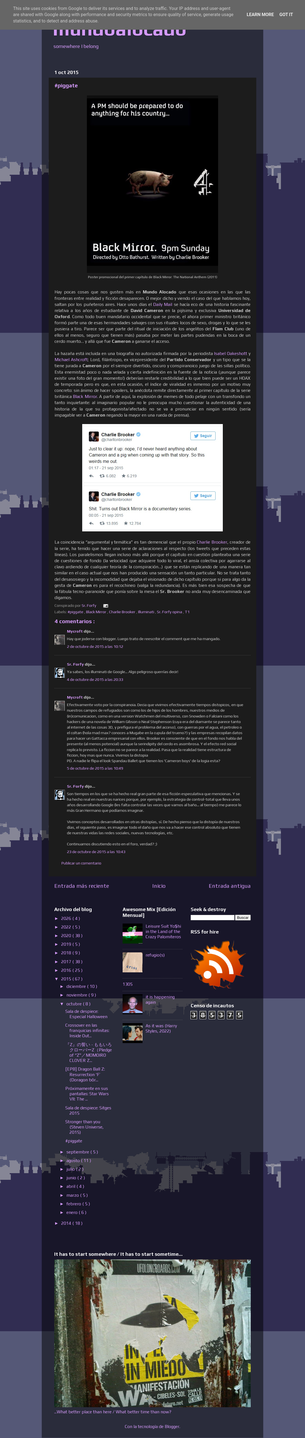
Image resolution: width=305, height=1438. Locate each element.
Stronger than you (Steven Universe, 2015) (84, 1127)
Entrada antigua (230, 885)
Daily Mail (162, 304)
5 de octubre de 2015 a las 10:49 (95, 768)
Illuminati (146, 612)
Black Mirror (96, 612)
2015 (66, 979)
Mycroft (75, 631)
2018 (66, 952)
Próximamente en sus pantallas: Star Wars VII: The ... (87, 1094)
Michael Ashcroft (71, 359)
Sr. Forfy (76, 664)
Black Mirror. (85, 396)
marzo (73, 1195)
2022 (66, 927)
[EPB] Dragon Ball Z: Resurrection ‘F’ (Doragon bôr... (85, 1074)
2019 (66, 944)
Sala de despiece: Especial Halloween (86, 1014)
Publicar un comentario (81, 863)
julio (71, 1169)
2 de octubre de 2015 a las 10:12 (95, 646)
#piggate (76, 612)
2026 (66, 918)
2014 (66, 1223)
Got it (286, 14)
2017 (66, 961)
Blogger (172, 1426)
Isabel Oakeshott (230, 353)
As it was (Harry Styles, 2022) (161, 1028)
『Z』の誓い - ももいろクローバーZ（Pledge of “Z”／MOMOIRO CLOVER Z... (88, 1052)
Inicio (159, 885)
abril (71, 1186)
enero (72, 1212)
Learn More (260, 14)
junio (71, 1177)
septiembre (78, 1152)
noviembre (77, 995)
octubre (74, 1003)
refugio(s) (155, 955)
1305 (128, 984)
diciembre (76, 986)
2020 (66, 935)
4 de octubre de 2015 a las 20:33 (95, 679)
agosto (73, 1160)
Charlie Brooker (212, 541)
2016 (66, 970)
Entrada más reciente (81, 885)
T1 (187, 612)
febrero (74, 1203)
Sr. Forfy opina (170, 612)
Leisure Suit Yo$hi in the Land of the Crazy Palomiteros (163, 931)
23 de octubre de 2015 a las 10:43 (96, 851)
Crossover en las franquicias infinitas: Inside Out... (87, 1030)
